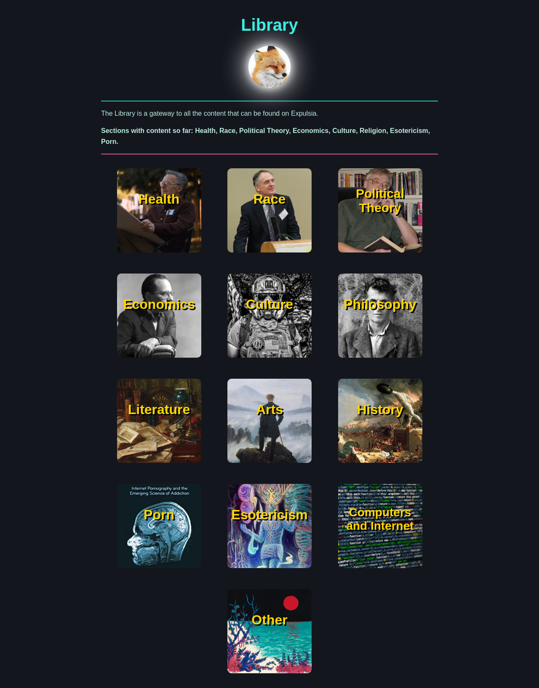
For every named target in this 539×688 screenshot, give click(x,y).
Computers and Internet (380, 519)
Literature (159, 409)
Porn (159, 514)
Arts (269, 409)
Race (269, 199)
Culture (269, 304)
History (380, 409)
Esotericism (269, 514)
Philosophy (380, 304)
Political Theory (380, 200)
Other (269, 619)
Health (159, 199)
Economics (159, 304)
